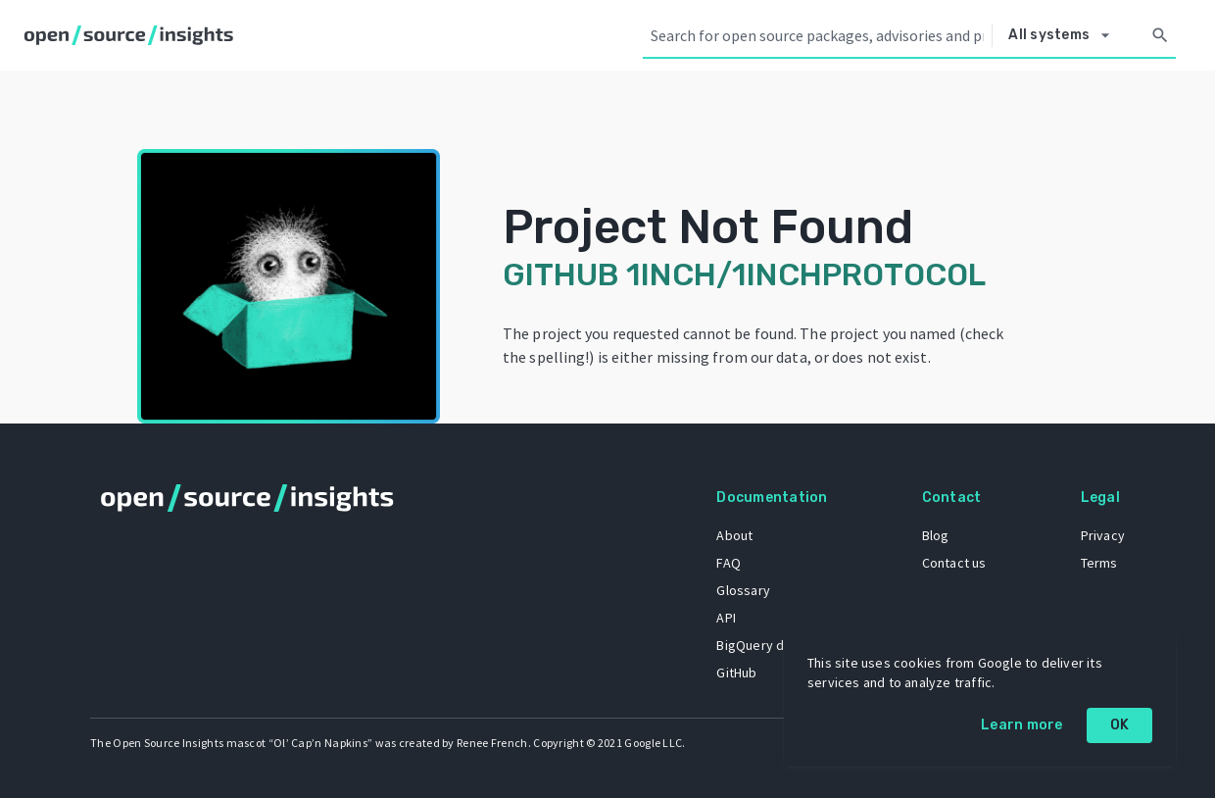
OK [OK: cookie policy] (1120, 725)
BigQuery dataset (769, 645)
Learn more (1022, 725)
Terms (1099, 563)
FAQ (728, 563)
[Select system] (1064, 35)
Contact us (954, 563)
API (726, 617)
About (734, 535)
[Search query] (817, 35)
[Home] (133, 35)
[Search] (1160, 35)
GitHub (736, 672)
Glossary (743, 590)
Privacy (1103, 535)
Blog (935, 535)
